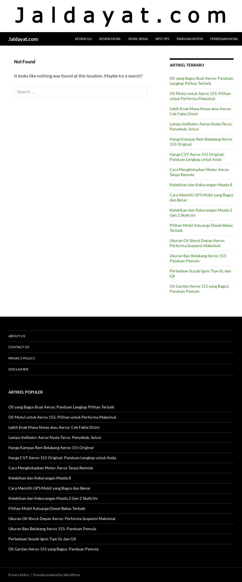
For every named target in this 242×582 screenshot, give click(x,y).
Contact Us (18, 347)
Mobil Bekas (138, 39)
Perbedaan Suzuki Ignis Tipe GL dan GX (42, 538)
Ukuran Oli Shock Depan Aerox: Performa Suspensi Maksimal (197, 243)
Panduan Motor (190, 39)
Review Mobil (110, 39)
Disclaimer (18, 369)
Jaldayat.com (23, 39)
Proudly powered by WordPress (56, 575)
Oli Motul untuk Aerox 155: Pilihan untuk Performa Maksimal (200, 96)
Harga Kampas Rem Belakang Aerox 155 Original (51, 447)
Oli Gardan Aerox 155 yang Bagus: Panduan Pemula (53, 549)
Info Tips (162, 39)
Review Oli (83, 39)
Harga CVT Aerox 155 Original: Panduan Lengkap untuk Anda (197, 157)
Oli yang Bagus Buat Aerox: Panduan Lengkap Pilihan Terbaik (201, 81)
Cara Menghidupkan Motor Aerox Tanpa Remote (50, 467)
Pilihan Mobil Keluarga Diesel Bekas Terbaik (46, 508)
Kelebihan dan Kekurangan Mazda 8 (201, 184)
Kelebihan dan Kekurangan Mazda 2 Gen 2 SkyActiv (53, 498)
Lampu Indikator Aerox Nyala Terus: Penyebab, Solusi (54, 437)
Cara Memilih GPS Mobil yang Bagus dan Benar (49, 488)
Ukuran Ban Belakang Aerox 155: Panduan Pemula (198, 258)
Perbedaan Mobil (224, 39)
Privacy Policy (21, 358)
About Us (16, 336)
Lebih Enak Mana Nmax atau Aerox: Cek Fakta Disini (54, 427)
